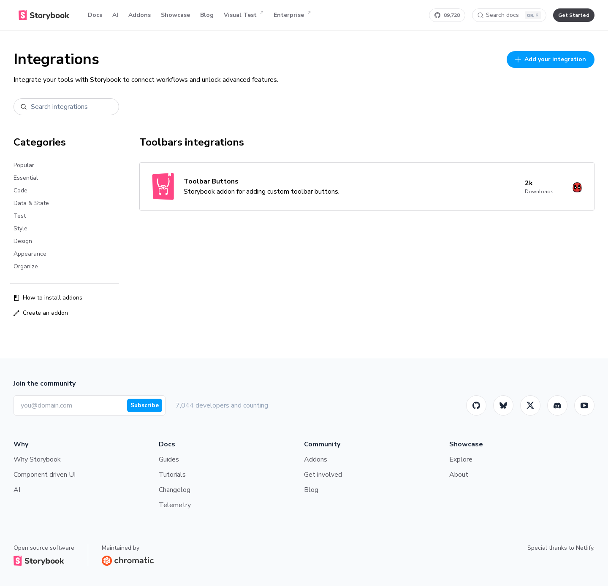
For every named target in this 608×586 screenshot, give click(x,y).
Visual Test (243, 15)
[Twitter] (530, 405)
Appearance (30, 254)
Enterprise (292, 15)
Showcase (175, 15)
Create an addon (41, 313)
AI (115, 15)
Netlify (584, 548)
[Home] (44, 15)
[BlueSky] (503, 405)
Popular (24, 165)
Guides (169, 459)
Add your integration (550, 59)
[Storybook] (557, 405)
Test (20, 216)
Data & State (31, 203)
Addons (139, 15)
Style (20, 228)
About (458, 474)
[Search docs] (509, 15)
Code (20, 190)
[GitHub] (476, 405)
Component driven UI (45, 474)
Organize (26, 266)
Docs (95, 15)
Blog (207, 15)
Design (23, 241)
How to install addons (48, 298)
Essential (26, 178)
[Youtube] (584, 405)
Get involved (323, 474)
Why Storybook (37, 459)
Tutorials (172, 474)
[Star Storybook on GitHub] (447, 15)
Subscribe (144, 405)
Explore (460, 459)
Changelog (174, 489)
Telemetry (175, 505)
